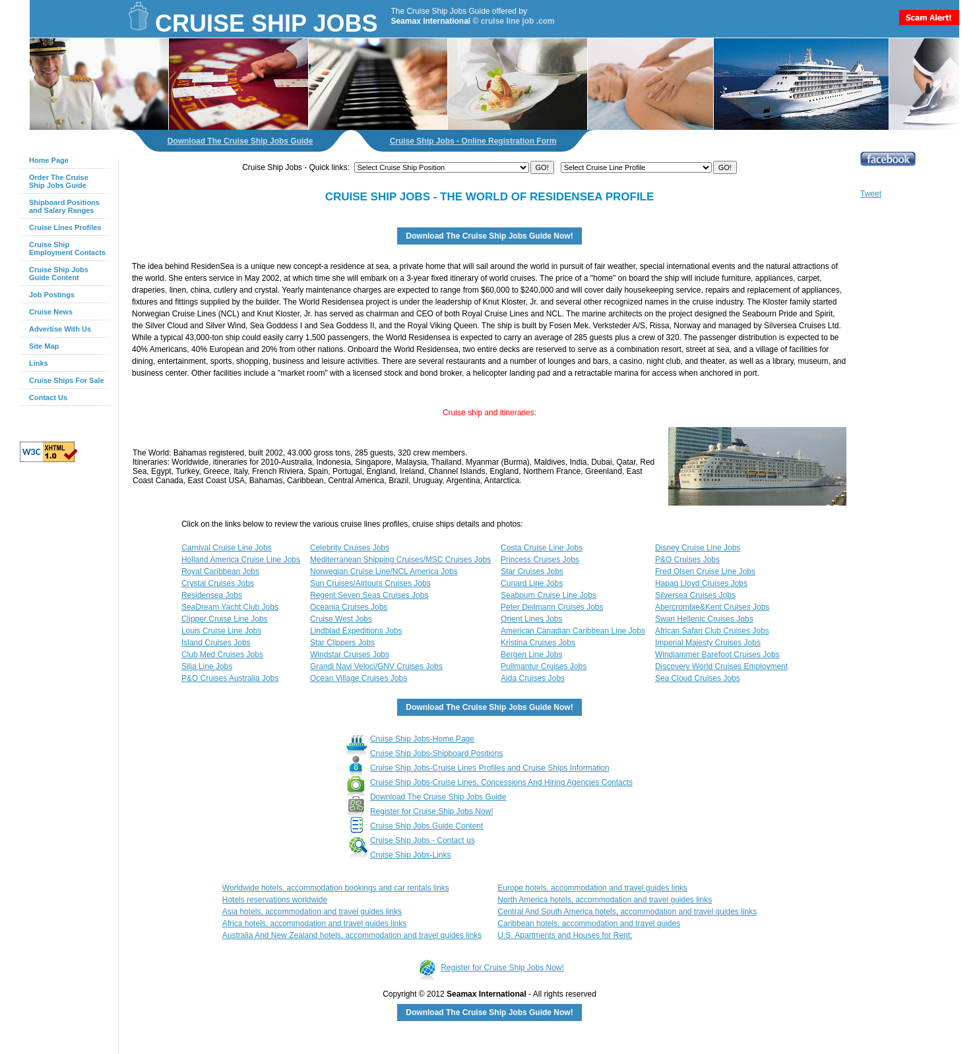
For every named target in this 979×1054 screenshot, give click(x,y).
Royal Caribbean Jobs (220, 571)
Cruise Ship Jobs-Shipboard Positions (436, 753)
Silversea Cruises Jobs (695, 595)
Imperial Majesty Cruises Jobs (708, 642)
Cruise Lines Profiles (65, 227)
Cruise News (51, 312)
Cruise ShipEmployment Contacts (67, 248)
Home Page (49, 160)
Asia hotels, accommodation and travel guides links (312, 911)
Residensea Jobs (211, 595)
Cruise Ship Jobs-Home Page (422, 739)
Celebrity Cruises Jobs (349, 547)
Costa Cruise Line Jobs (542, 547)
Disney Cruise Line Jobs (697, 547)
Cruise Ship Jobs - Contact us (422, 840)
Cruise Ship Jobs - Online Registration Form (473, 141)
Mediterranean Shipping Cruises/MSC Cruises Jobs (400, 559)
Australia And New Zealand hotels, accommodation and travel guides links (352, 935)
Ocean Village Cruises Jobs (358, 678)
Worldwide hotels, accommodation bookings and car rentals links (335, 888)
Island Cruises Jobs (216, 642)
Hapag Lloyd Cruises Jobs (701, 583)
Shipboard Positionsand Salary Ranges (64, 206)
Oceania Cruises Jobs (348, 607)
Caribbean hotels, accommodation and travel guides (588, 923)
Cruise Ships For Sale (66, 380)
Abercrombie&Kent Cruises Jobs (712, 607)
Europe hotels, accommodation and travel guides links (592, 888)
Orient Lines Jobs (531, 619)
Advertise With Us (60, 329)
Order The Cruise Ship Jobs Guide (58, 181)
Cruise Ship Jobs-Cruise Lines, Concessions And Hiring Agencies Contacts (501, 782)
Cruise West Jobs (341, 619)
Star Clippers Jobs (342, 642)
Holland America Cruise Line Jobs (240, 559)
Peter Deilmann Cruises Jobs (552, 607)
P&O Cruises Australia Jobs (229, 678)
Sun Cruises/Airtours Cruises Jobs (370, 583)
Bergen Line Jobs (531, 654)
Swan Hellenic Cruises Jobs (704, 619)
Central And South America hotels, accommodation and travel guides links (627, 911)
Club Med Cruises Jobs (222, 654)
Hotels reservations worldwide (274, 899)
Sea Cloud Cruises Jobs (697, 678)
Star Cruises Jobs (532, 571)
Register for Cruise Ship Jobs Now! (431, 811)
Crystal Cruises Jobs (217, 583)
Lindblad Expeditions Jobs (356, 630)
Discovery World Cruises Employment (721, 666)
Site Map (44, 346)
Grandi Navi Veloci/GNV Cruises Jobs (376, 666)
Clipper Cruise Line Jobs (224, 619)
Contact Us (48, 397)
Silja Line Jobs (206, 666)
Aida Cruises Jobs (533, 678)
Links (38, 363)
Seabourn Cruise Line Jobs (548, 595)
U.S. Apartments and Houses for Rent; (564, 935)
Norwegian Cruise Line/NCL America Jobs (384, 571)
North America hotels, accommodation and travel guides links (604, 899)
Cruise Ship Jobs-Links (410, 855)
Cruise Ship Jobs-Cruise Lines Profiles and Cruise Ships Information (490, 768)
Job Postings (52, 295)
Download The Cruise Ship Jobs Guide (240, 141)
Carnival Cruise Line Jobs (226, 547)
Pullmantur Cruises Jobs (543, 666)
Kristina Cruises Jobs (538, 642)
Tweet (870, 193)
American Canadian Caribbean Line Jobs (573, 630)
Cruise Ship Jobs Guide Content (58, 273)
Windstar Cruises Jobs (349, 654)
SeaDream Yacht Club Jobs (229, 607)
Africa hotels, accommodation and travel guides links (314, 923)
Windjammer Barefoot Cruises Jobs (717, 654)
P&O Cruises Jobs (687, 559)
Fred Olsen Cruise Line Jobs (705, 571)
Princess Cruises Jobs (540, 559)
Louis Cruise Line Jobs (221, 630)
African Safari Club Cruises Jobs (712, 630)
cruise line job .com (518, 21)
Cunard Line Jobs (532, 583)
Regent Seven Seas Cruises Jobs (369, 595)
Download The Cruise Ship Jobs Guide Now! (489, 236)
